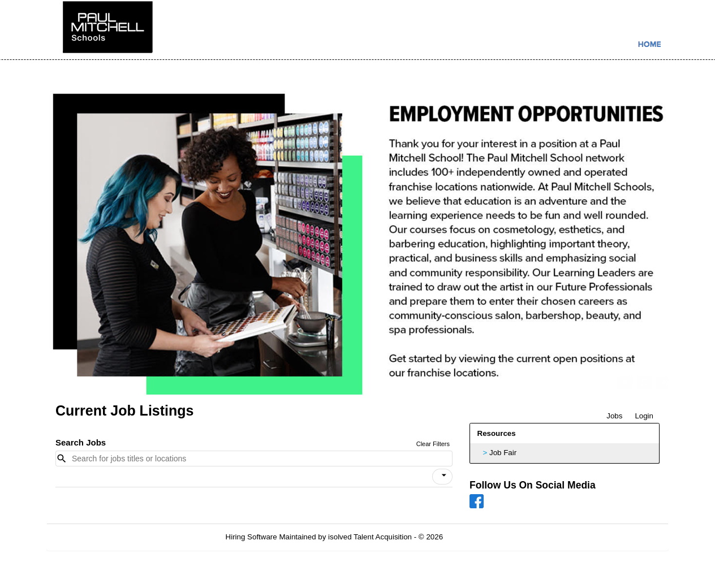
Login (644, 416)
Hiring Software (251, 537)
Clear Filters (433, 443)
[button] (442, 477)
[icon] (444, 475)
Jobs (614, 416)
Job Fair (502, 452)
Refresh (476, 537)
